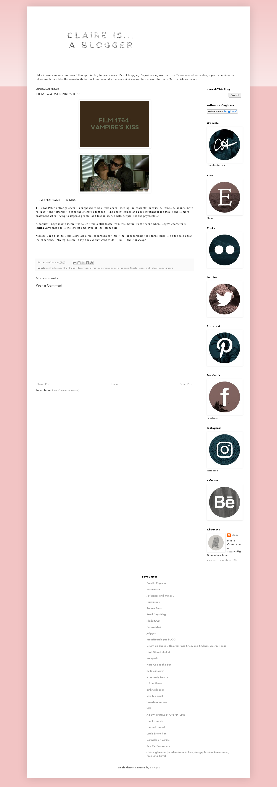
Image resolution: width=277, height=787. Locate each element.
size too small (155, 696)
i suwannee (153, 602)
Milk (149, 708)
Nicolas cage (137, 268)
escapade (152, 658)
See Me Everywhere (158, 746)
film (65, 268)
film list (72, 268)
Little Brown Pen (156, 734)
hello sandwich (155, 671)
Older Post (186, 384)
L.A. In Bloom (154, 683)
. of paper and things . (160, 596)
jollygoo (151, 633)
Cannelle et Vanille (158, 740)
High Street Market (158, 652)
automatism (153, 589)
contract (50, 268)
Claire (235, 535)
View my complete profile (222, 560)
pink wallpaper (155, 690)
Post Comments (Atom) (65, 390)
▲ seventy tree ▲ (158, 677)
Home (114, 384)
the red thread (156, 727)
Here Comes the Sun (159, 665)
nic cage (124, 268)
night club (151, 268)
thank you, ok (155, 721)
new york (114, 268)
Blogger (154, 767)
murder (104, 268)
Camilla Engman (156, 583)
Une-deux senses (157, 702)
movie (96, 268)
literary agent (84, 268)
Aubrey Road (154, 608)
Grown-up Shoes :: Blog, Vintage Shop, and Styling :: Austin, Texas (186, 646)
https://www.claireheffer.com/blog (189, 75)
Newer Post (43, 384)
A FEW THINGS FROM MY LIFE (166, 715)
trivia (160, 268)
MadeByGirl (153, 621)
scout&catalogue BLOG (161, 640)
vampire (168, 268)
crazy (59, 268)
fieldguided (154, 627)
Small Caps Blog (156, 614)
